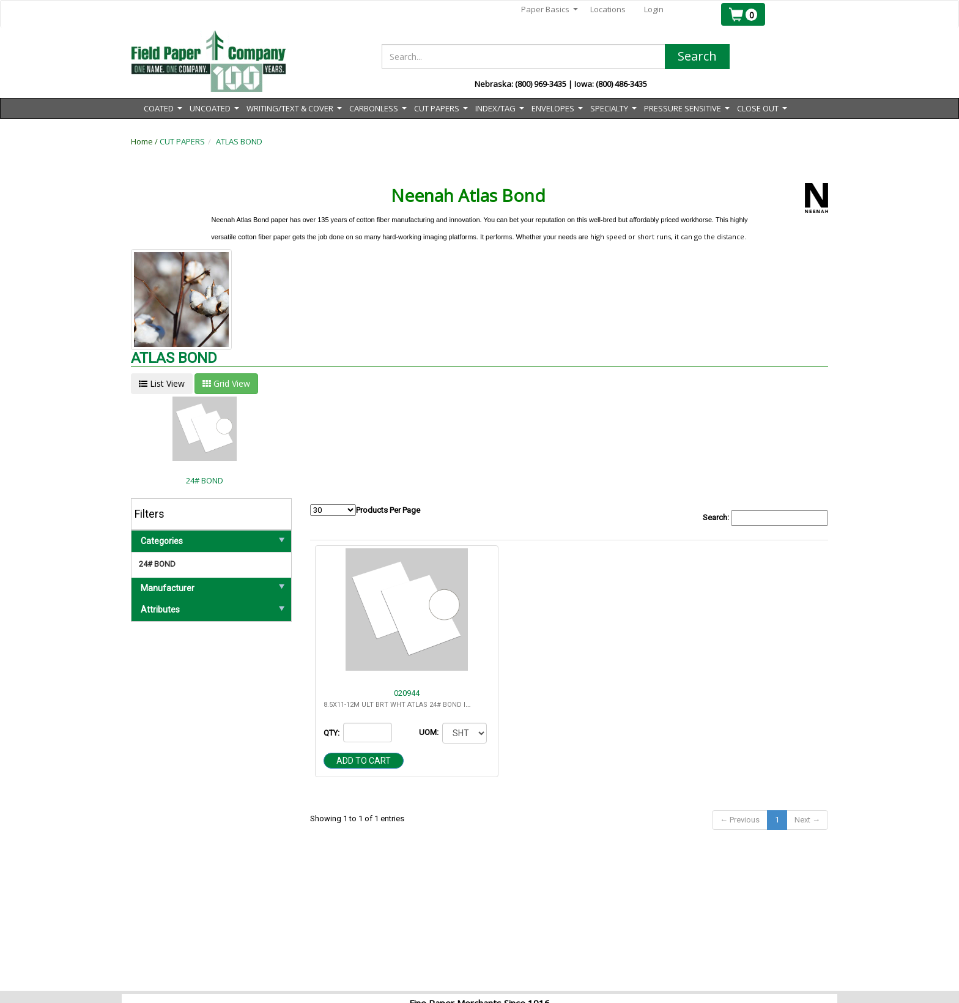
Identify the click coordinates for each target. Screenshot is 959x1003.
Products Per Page (365, 510)
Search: (765, 518)
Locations (608, 9)
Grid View (226, 383)
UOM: (429, 732)
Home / (145, 141)
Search (697, 56)
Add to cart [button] (363, 761)
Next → (807, 819)
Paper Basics (549, 9)
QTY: (332, 732)
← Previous (740, 819)
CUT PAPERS (182, 141)
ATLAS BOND (239, 141)
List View (162, 383)
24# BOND (157, 564)
